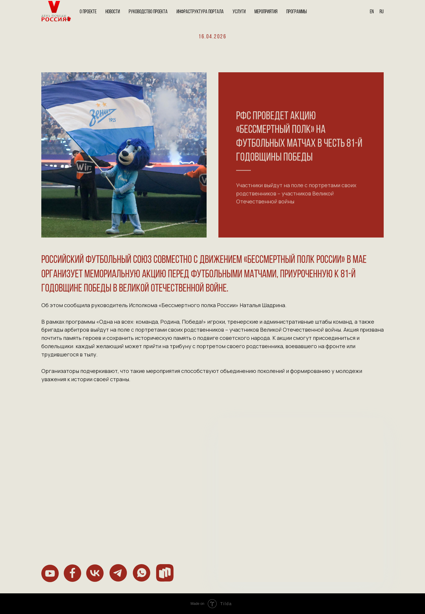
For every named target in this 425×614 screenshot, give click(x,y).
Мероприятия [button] (265, 12)
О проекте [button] (88, 12)
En (372, 12)
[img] (50, 573)
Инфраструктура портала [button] (200, 12)
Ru (382, 12)
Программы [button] (296, 12)
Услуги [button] (239, 12)
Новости (112, 12)
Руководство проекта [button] (148, 12)
